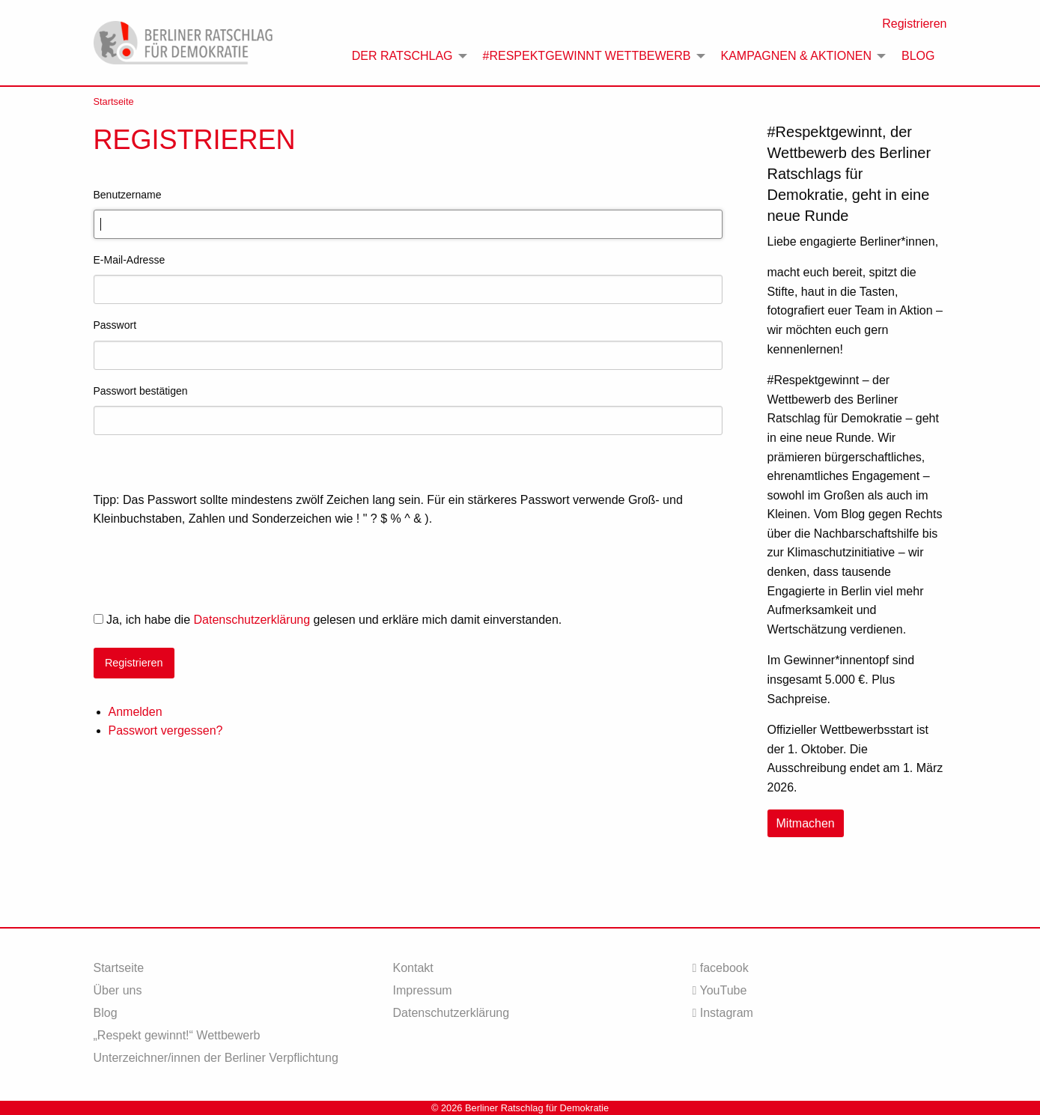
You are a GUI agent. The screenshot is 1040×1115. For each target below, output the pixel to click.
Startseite (114, 101)
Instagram (722, 1012)
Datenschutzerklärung (251, 619)
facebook (720, 967)
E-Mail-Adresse (129, 260)
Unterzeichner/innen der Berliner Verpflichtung (216, 1057)
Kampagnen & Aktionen (796, 55)
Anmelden (135, 711)
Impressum (421, 990)
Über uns (118, 990)
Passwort (115, 325)
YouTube (719, 990)
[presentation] (207, 570)
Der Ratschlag (402, 55)
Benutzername (128, 195)
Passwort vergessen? (166, 730)
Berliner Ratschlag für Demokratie (537, 1108)
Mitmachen (805, 823)
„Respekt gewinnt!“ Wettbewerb (177, 1035)
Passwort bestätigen (141, 391)
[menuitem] (405, 56)
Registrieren (914, 23)
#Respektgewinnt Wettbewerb (587, 55)
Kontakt (412, 967)
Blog (917, 55)
